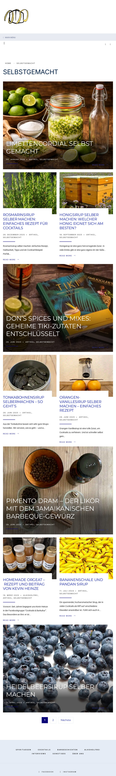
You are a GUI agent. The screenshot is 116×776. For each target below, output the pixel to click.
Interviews (39, 754)
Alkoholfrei (30, 595)
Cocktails (44, 750)
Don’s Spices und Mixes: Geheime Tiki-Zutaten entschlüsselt (48, 326)
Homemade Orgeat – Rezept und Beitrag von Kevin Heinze (24, 584)
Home (8, 63)
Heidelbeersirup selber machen (50, 690)
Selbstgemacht (49, 159)
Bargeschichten (67, 750)
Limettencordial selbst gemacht (49, 147)
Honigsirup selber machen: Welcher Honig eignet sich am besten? (81, 221)
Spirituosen (23, 750)
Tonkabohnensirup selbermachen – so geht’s (23, 401)
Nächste (66, 720)
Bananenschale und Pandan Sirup (81, 582)
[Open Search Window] (4, 43)
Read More (101, 164)
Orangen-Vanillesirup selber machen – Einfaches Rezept (80, 404)
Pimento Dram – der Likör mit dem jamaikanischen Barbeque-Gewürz (52, 508)
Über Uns (78, 754)
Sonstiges (59, 754)
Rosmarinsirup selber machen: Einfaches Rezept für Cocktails (25, 221)
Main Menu (9, 37)
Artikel (33, 159)
